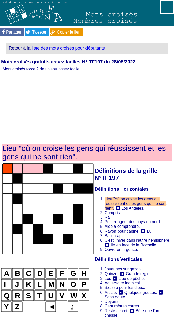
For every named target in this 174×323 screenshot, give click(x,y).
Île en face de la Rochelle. (134, 245)
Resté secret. (116, 311)
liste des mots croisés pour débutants (68, 48)
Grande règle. (138, 274)
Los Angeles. (132, 208)
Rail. (109, 217)
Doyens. (112, 301)
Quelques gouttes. (140, 292)
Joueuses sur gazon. (123, 269)
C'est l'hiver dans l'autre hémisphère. (137, 240)
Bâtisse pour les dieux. (125, 287)
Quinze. (112, 274)
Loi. (108, 278)
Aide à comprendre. (122, 226)
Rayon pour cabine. (122, 231)
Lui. (150, 231)
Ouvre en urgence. (121, 249)
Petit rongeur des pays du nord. (133, 222)
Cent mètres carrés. (122, 306)
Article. (111, 292)
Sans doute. (115, 297)
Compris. (113, 213)
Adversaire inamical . (123, 283)
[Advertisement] (87, 108)
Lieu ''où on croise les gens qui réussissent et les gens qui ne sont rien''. (135, 203)
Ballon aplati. (116, 236)
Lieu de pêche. (132, 278)
